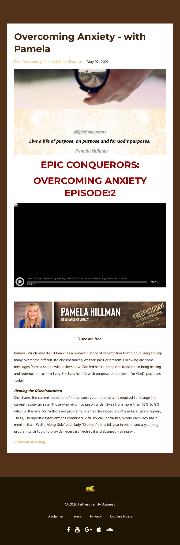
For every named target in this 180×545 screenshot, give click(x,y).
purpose (75, 62)
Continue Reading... (31, 442)
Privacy (96, 517)
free (17, 62)
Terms (77, 517)
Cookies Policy (121, 517)
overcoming (32, 62)
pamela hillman (55, 62)
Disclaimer (56, 517)
